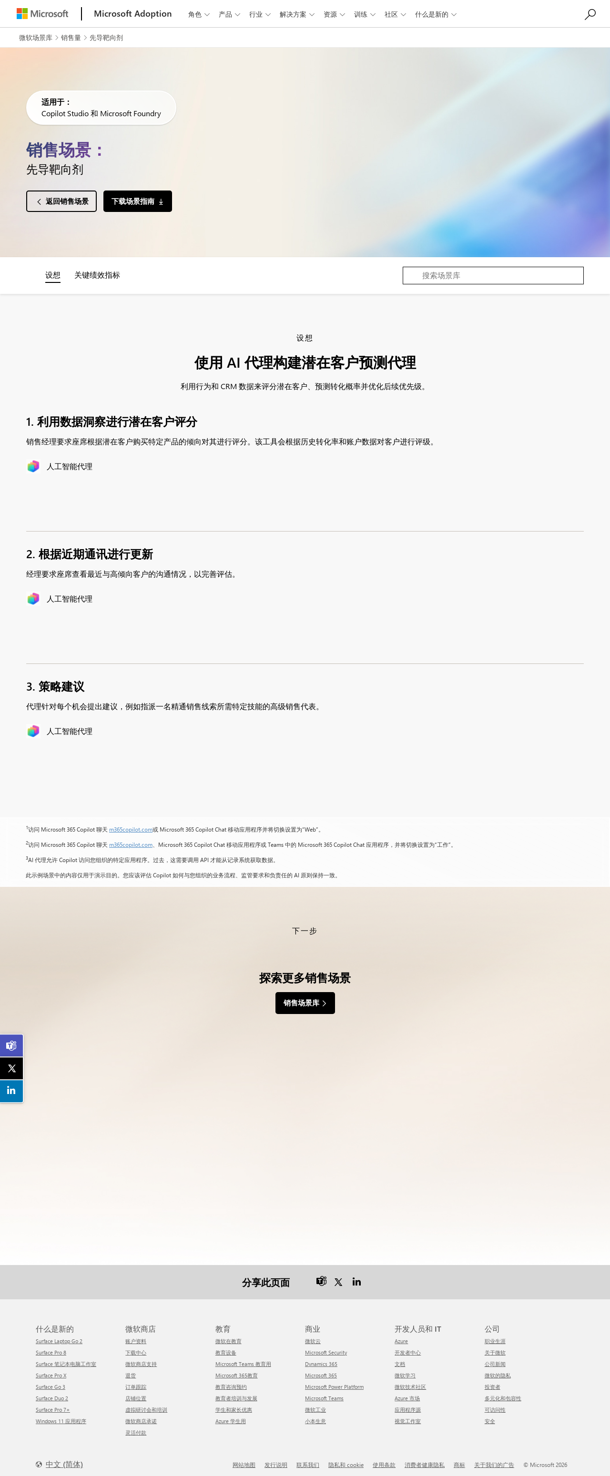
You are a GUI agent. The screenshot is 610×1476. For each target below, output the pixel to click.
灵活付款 (135, 1426)
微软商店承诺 (141, 1415)
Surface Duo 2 (52, 1392)
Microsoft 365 (321, 1369)
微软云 (313, 1335)
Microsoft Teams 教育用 (243, 1358)
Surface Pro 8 (51, 1346)
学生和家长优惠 (233, 1403)
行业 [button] (261, 14)
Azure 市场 (407, 1392)
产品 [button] (230, 14)
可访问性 (495, 1403)
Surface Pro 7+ (53, 1403)
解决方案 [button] (298, 14)
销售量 (71, 37)
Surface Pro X (51, 1369)
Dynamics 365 (321, 1358)
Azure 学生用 (230, 1415)
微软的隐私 (498, 1369)
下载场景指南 (133, 201)
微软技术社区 (410, 1381)
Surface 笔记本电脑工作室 (66, 1358)
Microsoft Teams (324, 1392)
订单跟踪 (135, 1381)
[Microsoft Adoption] (133, 13)
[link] (12, 1046)
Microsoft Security (326, 1346)
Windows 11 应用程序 (61, 1415)
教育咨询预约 (231, 1381)
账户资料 (135, 1335)
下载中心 (135, 1346)
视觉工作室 (408, 1415)
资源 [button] (335, 14)
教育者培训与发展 (236, 1392)
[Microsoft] (42, 13)
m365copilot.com (130, 829)
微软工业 (315, 1403)
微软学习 (405, 1369)
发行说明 (275, 1459)
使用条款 (384, 1459)
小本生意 (315, 1415)
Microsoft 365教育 (236, 1369)
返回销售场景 (67, 201)
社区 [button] (396, 14)
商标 (459, 1459)
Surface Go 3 (50, 1381)
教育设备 (225, 1346)
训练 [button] (365, 14)
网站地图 (244, 1459)
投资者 (492, 1381)
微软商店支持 (141, 1358)
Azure (401, 1335)
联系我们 (307, 1459)
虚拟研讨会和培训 (146, 1403)
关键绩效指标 (97, 275)
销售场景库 (301, 1002)
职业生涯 (495, 1335)
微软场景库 (35, 37)
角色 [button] (200, 14)
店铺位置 (135, 1392)
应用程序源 (408, 1403)
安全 (490, 1415)
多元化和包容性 (503, 1392)
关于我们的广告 (494, 1459)
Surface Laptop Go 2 (59, 1335)
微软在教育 (228, 1335)
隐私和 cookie (346, 1459)
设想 (53, 275)
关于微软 (495, 1346)
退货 (130, 1369)
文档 (400, 1358)
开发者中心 (408, 1346)
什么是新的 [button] (436, 14)
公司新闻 (495, 1358)
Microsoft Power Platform (334, 1381)
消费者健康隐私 (425, 1459)
